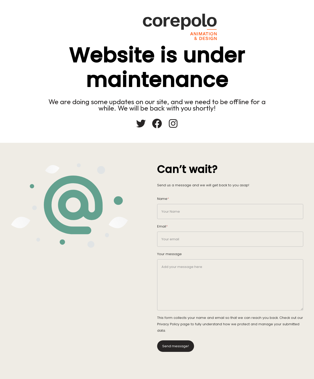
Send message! (175, 346)
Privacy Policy (168, 324)
